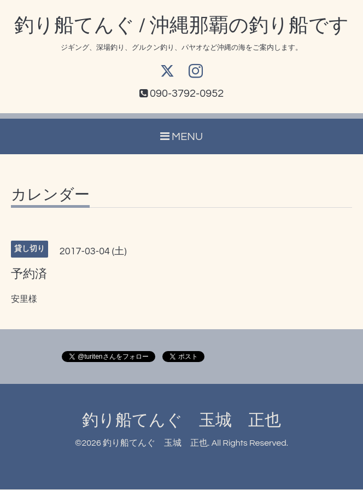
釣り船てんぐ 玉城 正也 (181, 420)
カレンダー (50, 195)
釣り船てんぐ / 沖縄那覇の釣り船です (181, 25)
